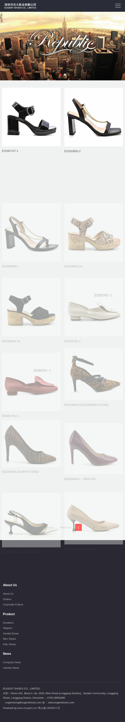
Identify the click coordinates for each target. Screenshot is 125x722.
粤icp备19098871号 (49, 708)
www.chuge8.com (27, 708)
